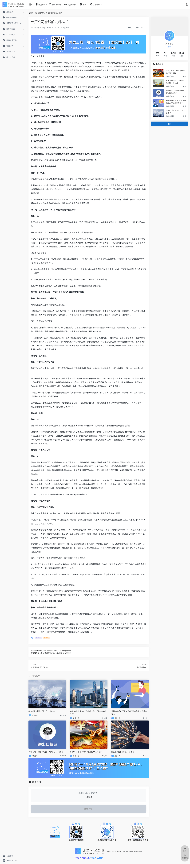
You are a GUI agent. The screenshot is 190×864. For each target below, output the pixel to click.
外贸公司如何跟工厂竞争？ (122, 752)
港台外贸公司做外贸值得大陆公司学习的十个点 (88, 712)
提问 (169, 124)
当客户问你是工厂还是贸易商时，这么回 (175, 82)
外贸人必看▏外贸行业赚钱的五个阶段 (86, 752)
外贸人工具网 (121, 851)
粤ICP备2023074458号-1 (134, 851)
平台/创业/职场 (40, 13)
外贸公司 (116, 70)
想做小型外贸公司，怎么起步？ (42, 711)
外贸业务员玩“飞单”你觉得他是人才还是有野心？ (129, 712)
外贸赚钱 (46, 638)
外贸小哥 (65, 28)
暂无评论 (37, 782)
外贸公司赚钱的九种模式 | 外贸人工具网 (56, 653)
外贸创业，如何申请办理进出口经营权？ (45, 752)
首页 (31, 13)
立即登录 (88, 797)
